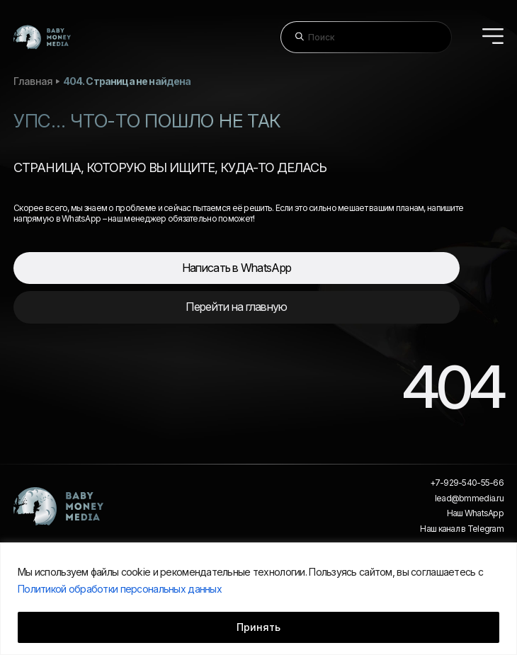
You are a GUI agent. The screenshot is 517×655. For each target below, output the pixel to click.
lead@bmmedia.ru (469, 498)
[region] (258, 598)
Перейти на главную (236, 307)
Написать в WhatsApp (236, 268)
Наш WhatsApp (475, 513)
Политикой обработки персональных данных (120, 589)
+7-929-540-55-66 (467, 483)
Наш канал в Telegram (462, 529)
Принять (258, 627)
